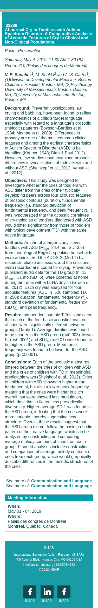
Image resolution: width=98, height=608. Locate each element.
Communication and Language (61, 481)
